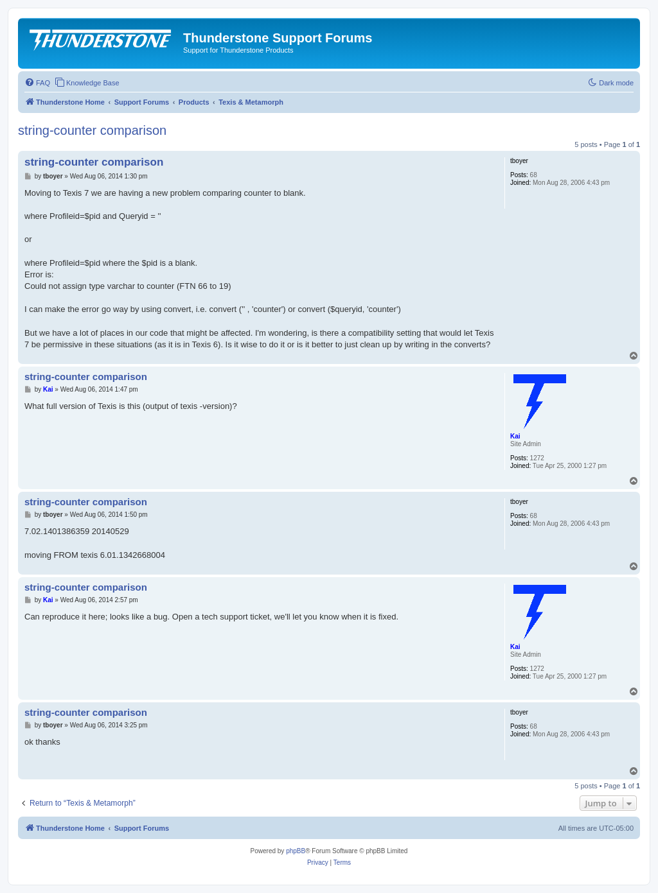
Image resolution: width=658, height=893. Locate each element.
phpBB (295, 850)
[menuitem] (37, 83)
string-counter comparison (92, 130)
